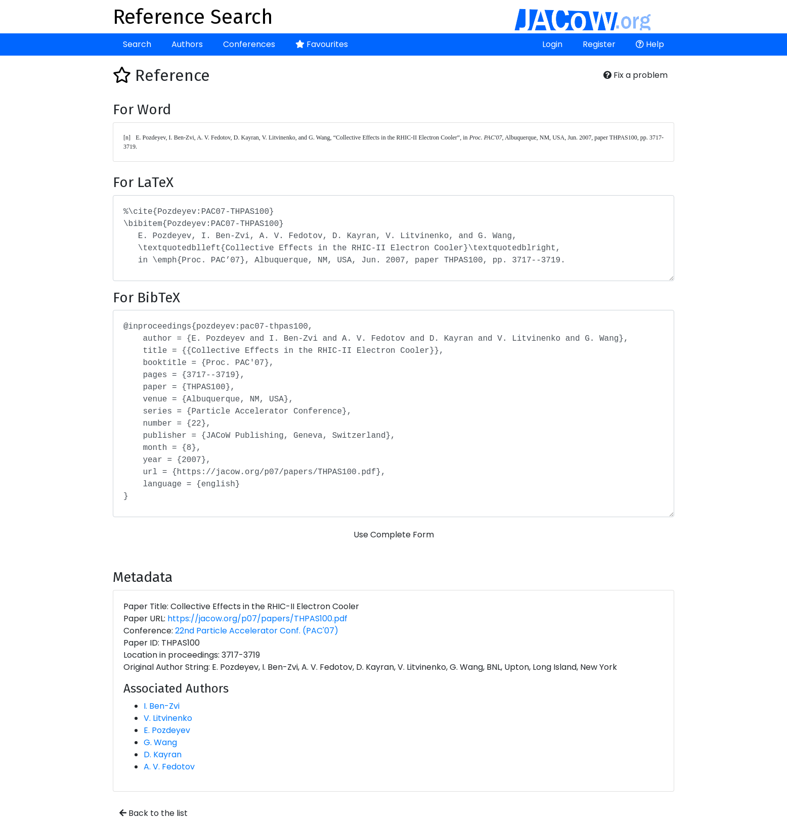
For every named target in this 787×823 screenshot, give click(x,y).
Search (137, 44)
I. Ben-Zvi (162, 706)
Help (650, 44)
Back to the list (153, 813)
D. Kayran (163, 754)
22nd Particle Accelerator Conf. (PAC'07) (256, 630)
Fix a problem (635, 75)
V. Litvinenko (168, 718)
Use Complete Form (394, 534)
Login (552, 44)
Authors (187, 44)
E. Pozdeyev (167, 730)
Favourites (321, 44)
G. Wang (160, 742)
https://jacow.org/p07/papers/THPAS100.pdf (257, 618)
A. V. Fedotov (169, 766)
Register (599, 44)
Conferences (249, 44)
